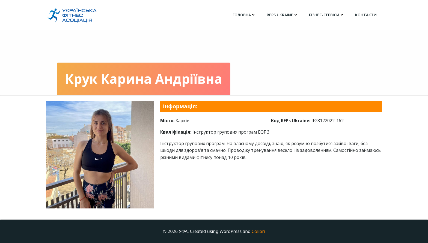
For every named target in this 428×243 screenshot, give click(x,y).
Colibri (258, 231)
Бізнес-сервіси (326, 14)
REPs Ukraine (282, 14)
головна (244, 14)
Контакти (366, 14)
